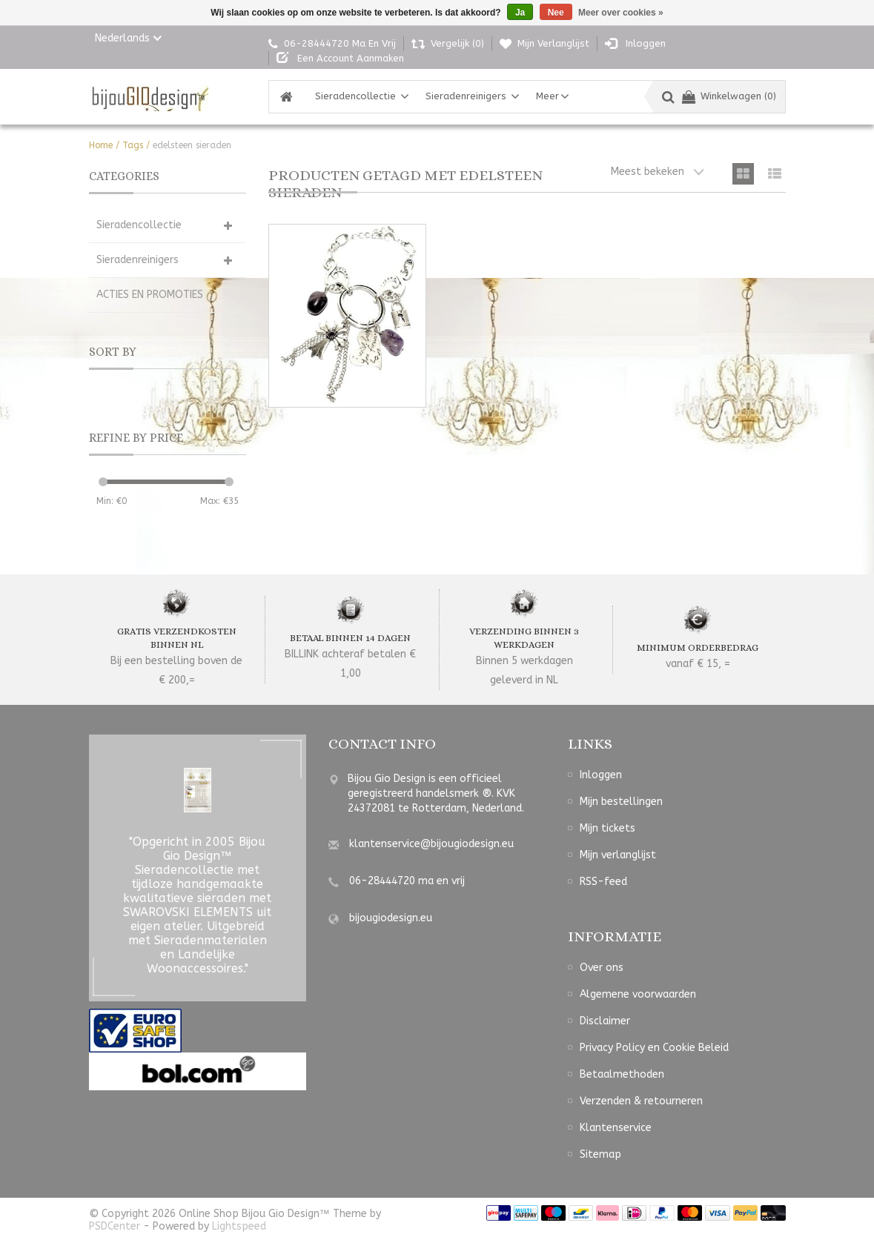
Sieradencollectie (355, 96)
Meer (547, 96)
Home (101, 145)
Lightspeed (239, 1226)
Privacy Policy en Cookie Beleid (654, 1047)
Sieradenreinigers (466, 96)
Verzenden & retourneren (641, 1101)
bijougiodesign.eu (390, 918)
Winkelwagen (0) (729, 96)
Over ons (601, 967)
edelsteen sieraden (192, 145)
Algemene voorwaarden (638, 994)
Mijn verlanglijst (618, 855)
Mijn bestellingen (621, 801)
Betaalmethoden (622, 1074)
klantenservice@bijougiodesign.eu (431, 844)
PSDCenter (114, 1226)
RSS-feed (603, 881)
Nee (556, 12)
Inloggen (601, 775)
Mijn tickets (607, 828)
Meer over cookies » (620, 12)
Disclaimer (605, 1021)
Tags (132, 145)
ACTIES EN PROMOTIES (149, 294)
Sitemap (600, 1154)
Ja (520, 12)
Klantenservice (616, 1127)
